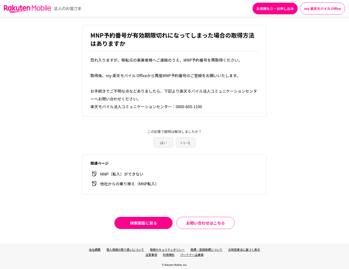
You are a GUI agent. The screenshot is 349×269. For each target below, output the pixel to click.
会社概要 (95, 249)
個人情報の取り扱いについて (125, 249)
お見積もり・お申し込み (275, 8)
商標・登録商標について (206, 249)
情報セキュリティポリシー (167, 249)
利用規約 (168, 255)
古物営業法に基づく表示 (244, 249)
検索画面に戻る (143, 223)
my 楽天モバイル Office (322, 8)
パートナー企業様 (192, 255)
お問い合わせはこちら (205, 223)
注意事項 (151, 255)
